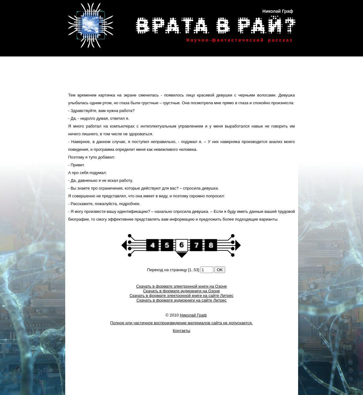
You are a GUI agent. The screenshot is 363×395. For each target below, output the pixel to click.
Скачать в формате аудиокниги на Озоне (181, 291)
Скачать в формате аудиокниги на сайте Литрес (182, 300)
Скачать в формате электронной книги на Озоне (181, 286)
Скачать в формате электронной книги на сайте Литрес (181, 295)
